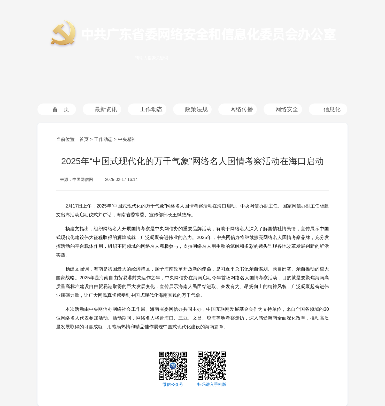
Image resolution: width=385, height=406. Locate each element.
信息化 (332, 109)
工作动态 (151, 109)
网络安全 (286, 109)
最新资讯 (106, 109)
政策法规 (196, 109)
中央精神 (127, 139)
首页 (84, 139)
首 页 (60, 109)
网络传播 (241, 109)
